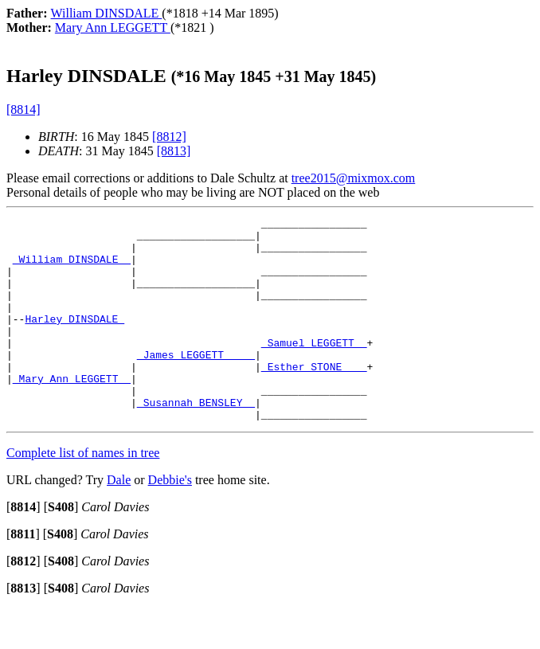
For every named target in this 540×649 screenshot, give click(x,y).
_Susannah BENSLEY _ (196, 440)
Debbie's (170, 520)
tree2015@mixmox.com (354, 178)
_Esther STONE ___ (314, 397)
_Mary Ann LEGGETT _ (72, 412)
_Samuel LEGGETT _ (314, 369)
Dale (119, 520)
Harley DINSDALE (74, 340)
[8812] (169, 136)
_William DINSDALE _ (72, 268)
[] (23, 547)
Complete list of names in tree (82, 493)
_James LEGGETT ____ (196, 383)
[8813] (174, 151)
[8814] (23, 109)
